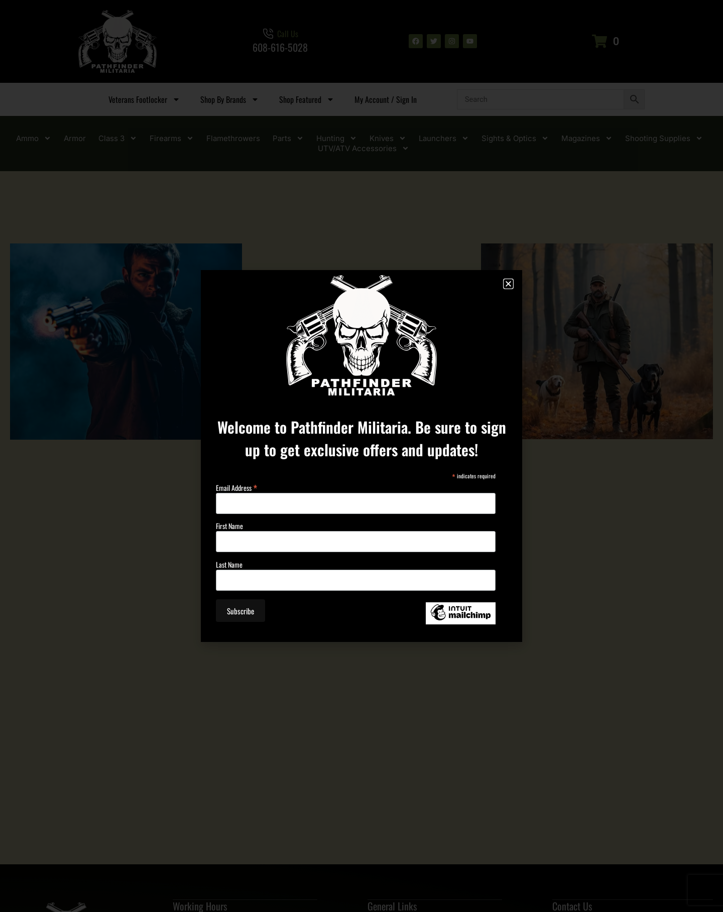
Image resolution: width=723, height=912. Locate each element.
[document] (361, 456)
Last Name (229, 564)
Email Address (236, 486)
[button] (508, 284)
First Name (229, 526)
